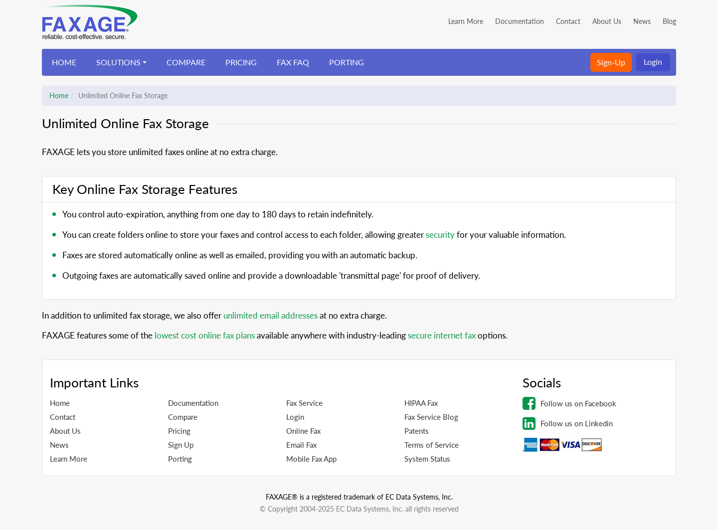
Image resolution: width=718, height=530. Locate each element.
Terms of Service (431, 444)
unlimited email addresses (270, 315)
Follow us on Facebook (569, 403)
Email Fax (301, 444)
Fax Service (304, 402)
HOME (64, 62)
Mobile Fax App (311, 458)
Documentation (519, 21)
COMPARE (186, 62)
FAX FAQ (293, 62)
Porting (180, 458)
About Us (606, 21)
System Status (427, 458)
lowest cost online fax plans (205, 335)
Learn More (465, 21)
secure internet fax (442, 335)
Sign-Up (611, 62)
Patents (416, 430)
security (440, 234)
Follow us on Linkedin (568, 423)
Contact (568, 21)
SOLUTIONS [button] (118, 62)
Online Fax (303, 430)
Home (58, 95)
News (642, 21)
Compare (182, 416)
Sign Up (180, 444)
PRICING (241, 62)
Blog (669, 21)
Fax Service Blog (431, 416)
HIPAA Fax (421, 402)
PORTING (346, 62)
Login (653, 61)
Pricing (179, 430)
